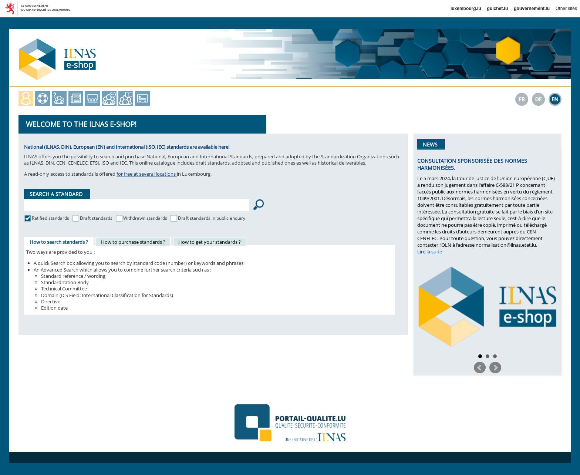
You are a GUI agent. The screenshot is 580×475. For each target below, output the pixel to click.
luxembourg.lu (466, 8)
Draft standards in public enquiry (211, 218)
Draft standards (96, 218)
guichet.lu (497, 8)
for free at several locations (147, 174)
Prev (480, 368)
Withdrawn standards (145, 218)
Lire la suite (429, 251)
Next (495, 368)
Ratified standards (50, 218)
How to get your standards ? (209, 242)
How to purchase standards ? (133, 242)
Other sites (566, 8)
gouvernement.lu (532, 8)
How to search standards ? (59, 242)
